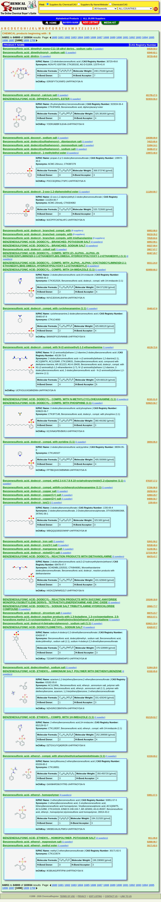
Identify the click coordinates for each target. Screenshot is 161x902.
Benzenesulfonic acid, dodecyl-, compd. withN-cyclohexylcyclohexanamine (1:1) (52, 487)
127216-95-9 (151, 553)
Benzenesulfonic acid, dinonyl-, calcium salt (30, 95)
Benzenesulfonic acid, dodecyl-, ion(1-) (27, 502)
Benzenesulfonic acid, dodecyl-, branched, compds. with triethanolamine (47, 238)
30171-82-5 (152, 846)
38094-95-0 (152, 442)
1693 (138, 37)
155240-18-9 (151, 599)
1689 (112, 37)
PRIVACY (82, 896)
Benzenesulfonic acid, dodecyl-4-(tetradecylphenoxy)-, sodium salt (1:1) (47, 623)
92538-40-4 (152, 545)
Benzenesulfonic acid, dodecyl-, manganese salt (32, 548)
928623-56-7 (151, 403)
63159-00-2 (152, 756)
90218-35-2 (152, 234)
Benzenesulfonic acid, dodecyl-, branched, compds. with (37, 234)
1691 (125, 37)
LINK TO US (126, 896)
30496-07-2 (152, 149)
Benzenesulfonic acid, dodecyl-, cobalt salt (29, 249)
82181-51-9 (152, 399)
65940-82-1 (152, 53)
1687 (100, 37)
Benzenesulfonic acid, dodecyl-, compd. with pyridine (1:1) (39, 441)
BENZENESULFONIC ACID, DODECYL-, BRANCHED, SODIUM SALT (44, 245)
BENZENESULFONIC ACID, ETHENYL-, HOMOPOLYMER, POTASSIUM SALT (49, 837)
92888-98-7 (152, 842)
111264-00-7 (151, 192)
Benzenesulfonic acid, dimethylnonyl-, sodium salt (34, 52)
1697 (12, 40)
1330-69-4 (152, 503)
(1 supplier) (97, 49)
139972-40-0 (151, 153)
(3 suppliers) (24, 609)
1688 (106, 37)
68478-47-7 (152, 556)
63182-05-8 (152, 671)
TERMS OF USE (67, 896)
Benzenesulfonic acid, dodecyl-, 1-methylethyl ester (34, 152)
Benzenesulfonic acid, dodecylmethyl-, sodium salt (34, 667)
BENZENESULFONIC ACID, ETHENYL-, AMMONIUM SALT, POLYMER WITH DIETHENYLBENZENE (62, 671)
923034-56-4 (151, 99)
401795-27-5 (151, 95)
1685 (87, 37)
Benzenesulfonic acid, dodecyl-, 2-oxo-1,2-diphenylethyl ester (41, 191)
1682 (67, 37)
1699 (26, 40)
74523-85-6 (152, 142)
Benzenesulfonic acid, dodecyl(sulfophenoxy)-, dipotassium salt (42, 141)
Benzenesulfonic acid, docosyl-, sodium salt (30, 137)
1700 (33, 40)
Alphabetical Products (67, 18)
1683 (74, 37)
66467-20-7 (152, 253)
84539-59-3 (152, 49)
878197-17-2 (151, 481)
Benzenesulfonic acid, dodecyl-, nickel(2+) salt (31, 552)
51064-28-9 (152, 667)
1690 (119, 37)
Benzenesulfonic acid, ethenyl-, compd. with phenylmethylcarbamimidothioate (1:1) (54, 756)
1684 (80, 37)
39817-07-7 (152, 249)
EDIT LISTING (95, 896)
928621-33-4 (151, 623)
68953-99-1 (152, 242)
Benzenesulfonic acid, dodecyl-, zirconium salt (31, 612)
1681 (61, 37)
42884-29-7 (152, 495)
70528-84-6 (152, 238)
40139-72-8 (152, 347)
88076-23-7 (152, 613)
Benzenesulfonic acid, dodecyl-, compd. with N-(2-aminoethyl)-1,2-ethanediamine (52, 347)
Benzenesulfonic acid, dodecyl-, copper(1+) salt (32, 494)
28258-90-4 (152, 491)
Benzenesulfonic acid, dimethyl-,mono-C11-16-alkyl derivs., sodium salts (47, 48)
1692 (132, 37)
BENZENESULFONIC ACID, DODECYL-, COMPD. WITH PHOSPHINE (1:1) (47, 402)
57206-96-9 (152, 487)
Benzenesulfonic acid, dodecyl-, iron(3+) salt (30, 545)
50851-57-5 (152, 795)
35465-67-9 (152, 308)
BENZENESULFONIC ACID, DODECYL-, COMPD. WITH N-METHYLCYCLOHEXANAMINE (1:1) (59, 399)
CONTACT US (111, 896)
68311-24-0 (152, 263)
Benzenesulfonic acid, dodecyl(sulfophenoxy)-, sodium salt (39, 148)
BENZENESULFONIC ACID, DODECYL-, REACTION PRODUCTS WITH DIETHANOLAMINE (57, 556)
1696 (5, 40)
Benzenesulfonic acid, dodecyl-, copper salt (29, 491)
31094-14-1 (152, 145)
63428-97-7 (152, 627)
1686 (93, 37)
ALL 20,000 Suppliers (94, 18)
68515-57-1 (152, 617)
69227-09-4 (152, 246)
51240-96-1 (152, 549)
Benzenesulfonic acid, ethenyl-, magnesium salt (32, 841)
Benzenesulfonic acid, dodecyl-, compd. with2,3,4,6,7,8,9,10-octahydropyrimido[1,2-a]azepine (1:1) (63, 480)
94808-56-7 (152, 499)
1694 (145, 37)
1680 (54, 37)
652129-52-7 (151, 717)
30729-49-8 (152, 56)
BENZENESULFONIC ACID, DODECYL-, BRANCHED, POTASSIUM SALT (46, 241)
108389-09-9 (151, 138)
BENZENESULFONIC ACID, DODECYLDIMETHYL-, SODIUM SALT (42, 627)
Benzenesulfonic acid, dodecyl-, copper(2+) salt (32, 498)
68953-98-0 (152, 231)
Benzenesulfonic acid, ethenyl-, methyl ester (30, 845)
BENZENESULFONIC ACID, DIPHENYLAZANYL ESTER (36, 98)
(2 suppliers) (72, 153)
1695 (151, 37)
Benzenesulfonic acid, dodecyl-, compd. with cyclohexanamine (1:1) (44, 308)
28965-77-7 (152, 606)
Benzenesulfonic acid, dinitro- (21, 56)
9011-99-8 (152, 838)
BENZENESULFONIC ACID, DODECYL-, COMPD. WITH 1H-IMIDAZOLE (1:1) (49, 269)
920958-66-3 (151, 270)
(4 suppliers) (65, 795)
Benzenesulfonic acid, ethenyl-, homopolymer (31, 794)
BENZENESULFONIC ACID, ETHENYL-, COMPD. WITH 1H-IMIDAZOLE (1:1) (48, 717)
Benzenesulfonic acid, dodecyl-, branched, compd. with (37, 230)
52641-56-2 (152, 541)
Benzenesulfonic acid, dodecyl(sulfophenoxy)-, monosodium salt (43, 145)
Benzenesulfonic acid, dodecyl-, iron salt (28, 541)
